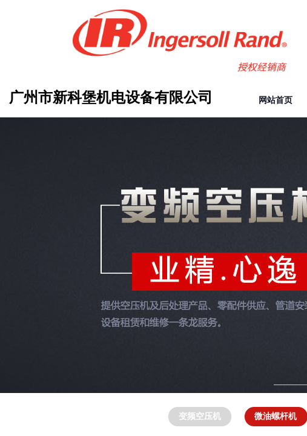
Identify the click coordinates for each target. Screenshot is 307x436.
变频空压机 (200, 416)
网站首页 (275, 100)
